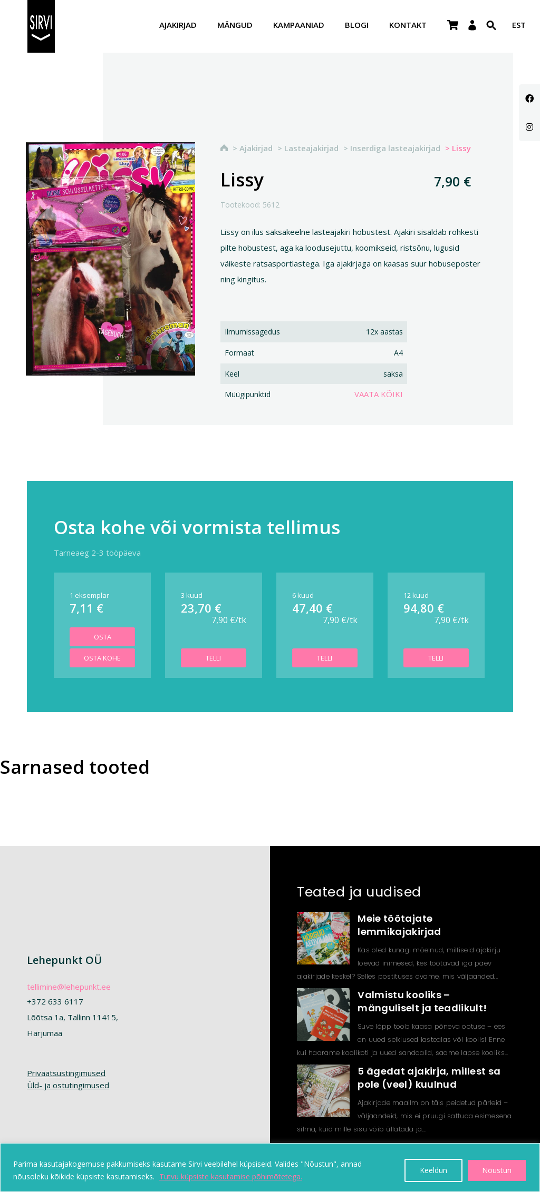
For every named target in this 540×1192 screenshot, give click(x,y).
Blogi (357, 25)
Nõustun (497, 1170)
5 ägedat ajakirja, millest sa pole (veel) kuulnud (429, 1078)
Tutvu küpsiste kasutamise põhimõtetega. (230, 1176)
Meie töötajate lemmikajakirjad (399, 925)
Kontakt (408, 25)
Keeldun (433, 1170)
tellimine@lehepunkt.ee (69, 986)
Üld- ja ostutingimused (68, 1085)
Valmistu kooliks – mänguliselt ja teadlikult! (422, 1001)
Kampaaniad (298, 25)
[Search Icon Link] (491, 31)
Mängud (235, 25)
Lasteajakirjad (311, 148)
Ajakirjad (178, 25)
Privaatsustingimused (66, 1073)
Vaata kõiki (378, 394)
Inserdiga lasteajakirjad (395, 148)
